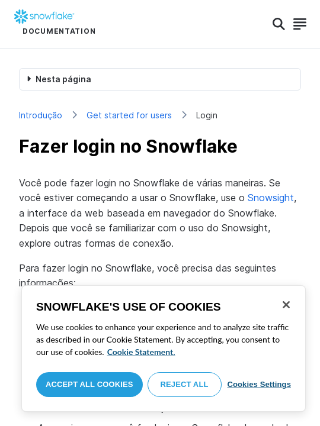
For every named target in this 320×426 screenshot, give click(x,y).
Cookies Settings (259, 384)
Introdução (40, 115)
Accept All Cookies (89, 384)
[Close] (286, 305)
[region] (163, 348)
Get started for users (129, 115)
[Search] (278, 24)
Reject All (185, 384)
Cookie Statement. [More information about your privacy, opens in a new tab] (141, 352)
